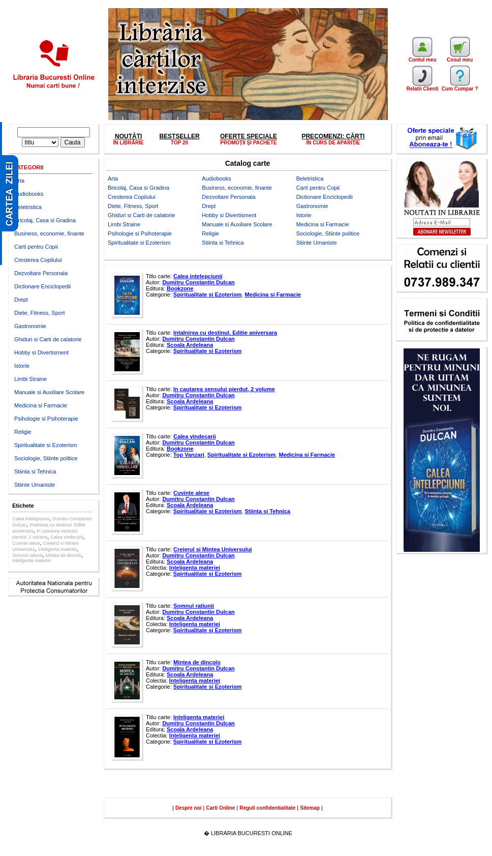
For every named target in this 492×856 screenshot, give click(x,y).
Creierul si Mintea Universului (212, 549)
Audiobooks (29, 194)
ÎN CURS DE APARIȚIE (333, 142)
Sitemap (310, 808)
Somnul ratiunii (27, 555)
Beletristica (28, 207)
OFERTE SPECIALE (248, 136)
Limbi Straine (30, 379)
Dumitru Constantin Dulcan (198, 282)
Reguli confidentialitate (267, 808)
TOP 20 (179, 142)
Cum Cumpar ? (460, 86)
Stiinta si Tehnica (35, 471)
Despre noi (188, 808)
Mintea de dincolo (64, 555)
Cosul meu (460, 57)
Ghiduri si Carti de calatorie (48, 339)
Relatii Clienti (422, 86)
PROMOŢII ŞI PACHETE (248, 142)
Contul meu (423, 57)
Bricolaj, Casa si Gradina (45, 220)
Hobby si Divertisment (41, 352)
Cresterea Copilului (38, 260)
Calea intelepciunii (30, 518)
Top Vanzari (188, 455)
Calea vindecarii (66, 537)
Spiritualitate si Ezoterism (45, 445)
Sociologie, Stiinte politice (46, 458)
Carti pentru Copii (36, 247)
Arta (19, 181)
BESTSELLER (179, 136)
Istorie (21, 366)
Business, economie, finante (49, 233)
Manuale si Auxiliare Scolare (49, 392)
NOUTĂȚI (128, 136)
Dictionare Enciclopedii (42, 286)
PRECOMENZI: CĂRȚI (332, 136)
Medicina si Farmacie (40, 405)
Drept (21, 300)
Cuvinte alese (26, 543)
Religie (23, 432)
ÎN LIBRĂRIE (128, 142)
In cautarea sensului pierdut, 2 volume (224, 389)
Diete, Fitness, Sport (39, 313)
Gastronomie (30, 326)
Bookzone (180, 288)
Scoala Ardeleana (190, 345)
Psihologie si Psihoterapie (46, 419)
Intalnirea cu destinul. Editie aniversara (225, 333)
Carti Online (220, 808)
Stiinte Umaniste (34, 485)
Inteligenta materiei (57, 549)
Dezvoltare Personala (41, 273)
